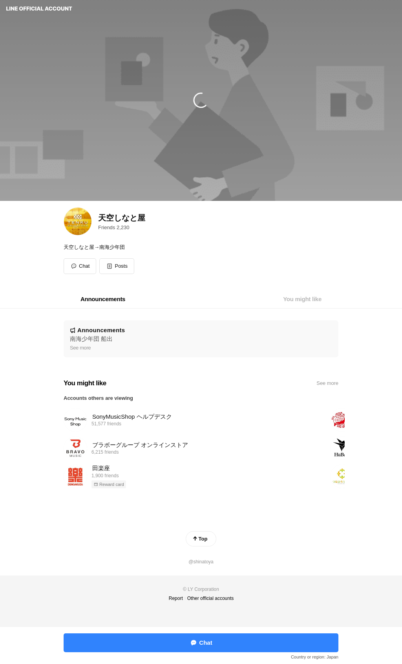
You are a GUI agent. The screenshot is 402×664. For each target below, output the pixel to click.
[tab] (102, 299)
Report (176, 598)
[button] (116, 266)
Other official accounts (210, 598)
